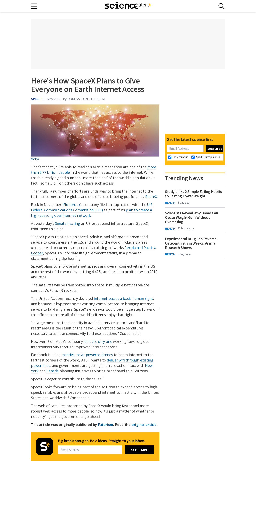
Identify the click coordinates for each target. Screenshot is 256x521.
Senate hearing (67, 223)
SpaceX (151, 196)
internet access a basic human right (123, 298)
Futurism (105, 424)
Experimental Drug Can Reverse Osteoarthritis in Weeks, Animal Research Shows (190, 243)
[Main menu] (34, 6)
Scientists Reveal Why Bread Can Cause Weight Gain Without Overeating (191, 217)
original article (144, 424)
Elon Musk (71, 204)
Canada (52, 370)
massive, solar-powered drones (87, 354)
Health (170, 203)
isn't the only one (98, 341)
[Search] (221, 6)
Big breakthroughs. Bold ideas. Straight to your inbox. (101, 441)
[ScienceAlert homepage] (128, 6)
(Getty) (34, 159)
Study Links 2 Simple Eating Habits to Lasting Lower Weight (193, 193)
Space (35, 98)
